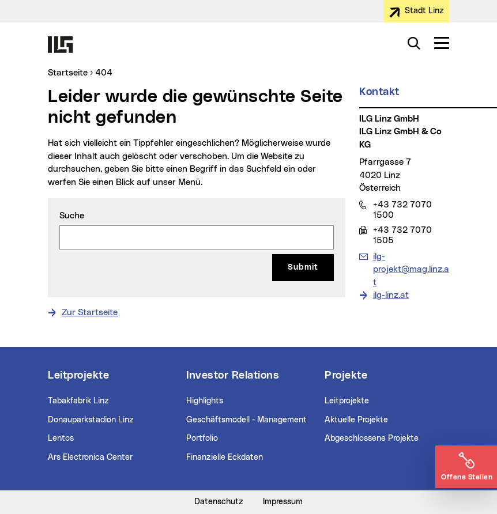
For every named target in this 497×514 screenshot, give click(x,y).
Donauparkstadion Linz (91, 420)
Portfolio (202, 438)
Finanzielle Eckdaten (224, 457)
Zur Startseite (90, 312)
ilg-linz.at (391, 295)
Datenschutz (218, 502)
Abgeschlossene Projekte (372, 438)
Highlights (204, 401)
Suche (71, 215)
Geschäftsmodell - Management (246, 420)
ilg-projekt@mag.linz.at (410, 269)
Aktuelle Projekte (356, 420)
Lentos (61, 438)
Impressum (283, 502)
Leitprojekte (347, 401)
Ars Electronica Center (90, 457)
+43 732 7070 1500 (402, 210)
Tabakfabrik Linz (78, 401)
